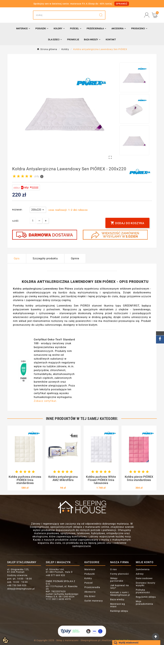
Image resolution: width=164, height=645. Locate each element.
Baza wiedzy (117, 599)
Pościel (88, 583)
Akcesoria (90, 591)
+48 (16, 585)
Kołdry (88, 578)
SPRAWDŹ (121, 3)
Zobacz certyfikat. (45, 400)
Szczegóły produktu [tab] (45, 258)
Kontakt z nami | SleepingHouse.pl (120, 593)
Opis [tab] (17, 258)
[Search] (65, 15)
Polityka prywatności (143, 591)
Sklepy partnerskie (116, 579)
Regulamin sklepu (146, 597)
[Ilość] (33, 221)
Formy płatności (119, 574)
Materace (89, 569)
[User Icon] (146, 15)
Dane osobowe (144, 578)
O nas (113, 569)
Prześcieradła (92, 587)
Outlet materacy (93, 600)
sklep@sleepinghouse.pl (21, 588)
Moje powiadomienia (144, 602)
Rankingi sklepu (119, 611)
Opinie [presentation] (75, 258)
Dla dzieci (89, 596)
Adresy (140, 574)
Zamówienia (143, 569)
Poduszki (89, 574)
